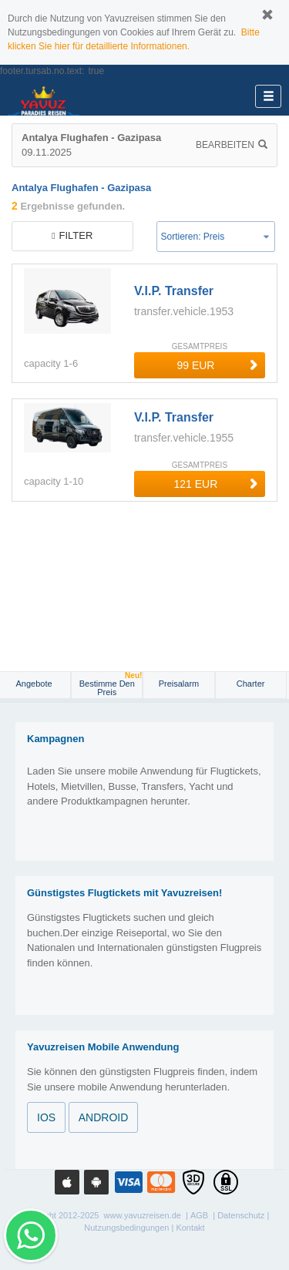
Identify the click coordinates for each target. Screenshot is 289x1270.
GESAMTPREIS (199, 346)
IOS (46, 1117)
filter (72, 235)
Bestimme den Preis (111, 684)
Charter (251, 683)
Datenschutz (240, 1215)
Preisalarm (179, 683)
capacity (42, 363)
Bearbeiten (231, 144)
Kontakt (190, 1227)
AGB (199, 1215)
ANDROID (104, 1117)
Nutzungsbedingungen (126, 1227)
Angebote (35, 683)
